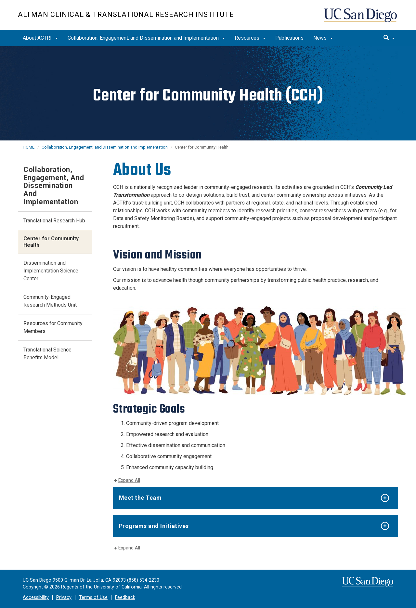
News (323, 38)
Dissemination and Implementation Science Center (50, 271)
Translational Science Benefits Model (47, 354)
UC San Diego (361, 18)
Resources (250, 38)
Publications (289, 38)
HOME (28, 147)
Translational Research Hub (54, 221)
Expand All (129, 480)
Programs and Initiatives (154, 525)
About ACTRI (40, 38)
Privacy (64, 597)
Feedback (125, 597)
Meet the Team (140, 497)
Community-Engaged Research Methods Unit (50, 301)
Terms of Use (93, 597)
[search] (389, 38)
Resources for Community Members (53, 327)
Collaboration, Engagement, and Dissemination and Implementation (146, 38)
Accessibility (36, 597)
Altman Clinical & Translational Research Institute (126, 14)
